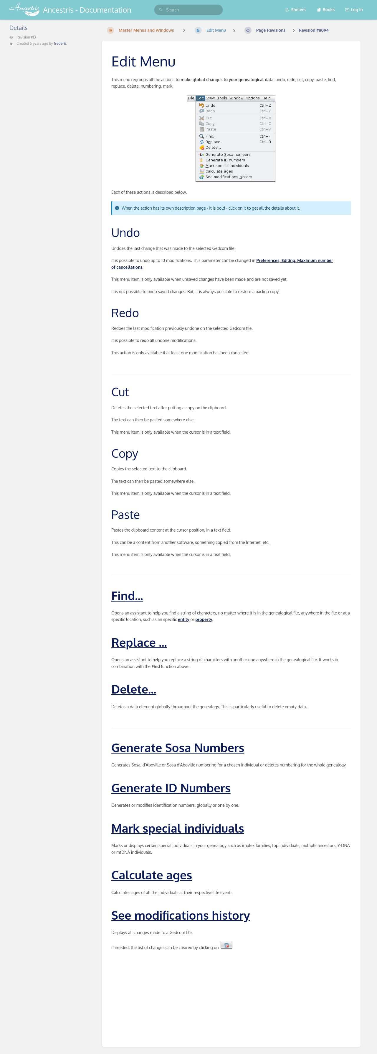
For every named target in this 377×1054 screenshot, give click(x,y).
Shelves (295, 9)
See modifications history (180, 915)
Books (326, 9)
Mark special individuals (177, 828)
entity (183, 619)
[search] (188, 9)
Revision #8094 (314, 30)
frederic (60, 43)
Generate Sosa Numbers (177, 747)
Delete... (133, 688)
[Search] (161, 9)
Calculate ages (151, 874)
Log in (354, 9)
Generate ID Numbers (171, 787)
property (203, 619)
